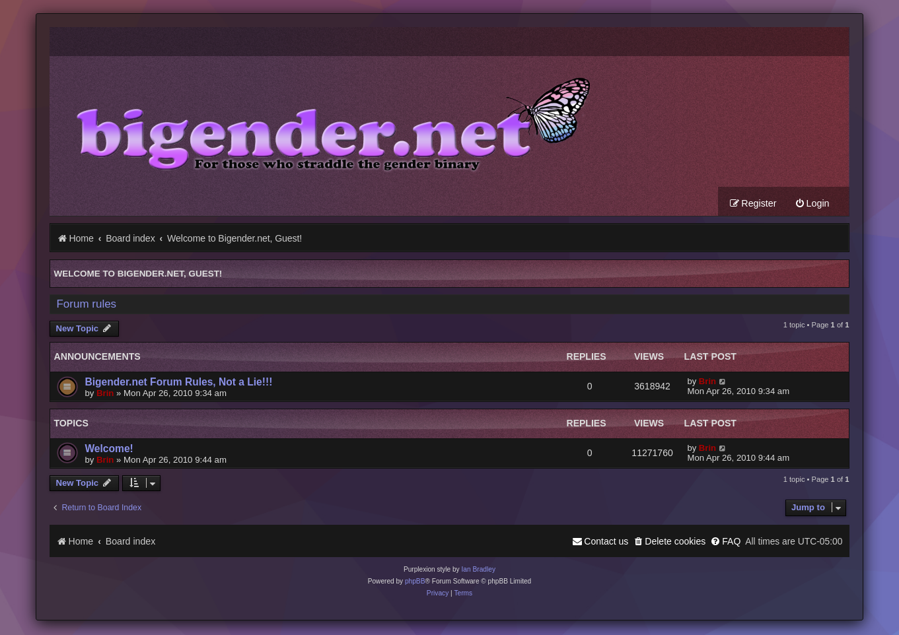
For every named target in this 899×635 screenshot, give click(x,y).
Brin (105, 394)
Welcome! (109, 449)
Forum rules (86, 305)
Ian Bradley (478, 570)
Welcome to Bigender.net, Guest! (138, 275)
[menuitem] (812, 205)
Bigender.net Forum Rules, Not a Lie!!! (178, 383)
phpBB (415, 582)
